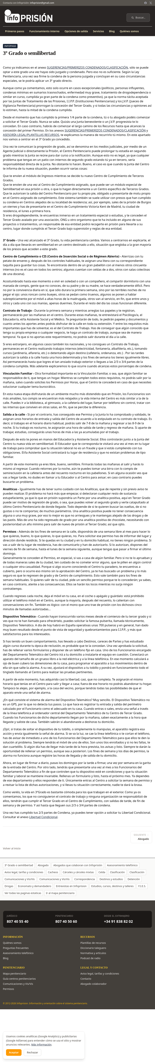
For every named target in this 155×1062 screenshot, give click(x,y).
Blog (112, 31)
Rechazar (32, 1052)
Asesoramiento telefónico (122, 865)
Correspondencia (84, 879)
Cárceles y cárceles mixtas (78, 872)
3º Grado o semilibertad (19, 865)
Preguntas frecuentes (16, 948)
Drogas (9, 886)
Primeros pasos (14, 31)
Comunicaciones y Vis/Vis (20, 879)
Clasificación (117, 872)
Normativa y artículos (93, 953)
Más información (41, 1044)
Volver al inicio (12, 848)
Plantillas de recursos (93, 943)
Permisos (8, 989)
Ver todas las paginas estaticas (23, 893)
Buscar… (138, 17)
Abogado (43, 865)
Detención (134, 879)
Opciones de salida (76, 31)
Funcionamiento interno (44, 31)
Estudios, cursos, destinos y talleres (112, 886)
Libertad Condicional (43, 817)
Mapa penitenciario (14, 973)
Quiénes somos (129, 31)
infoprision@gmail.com (42, 2)
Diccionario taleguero (93, 948)
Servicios (98, 31)
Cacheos (53, 872)
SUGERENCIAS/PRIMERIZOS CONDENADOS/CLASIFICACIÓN (105, 130)
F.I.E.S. (142, 886)
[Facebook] (145, 2)
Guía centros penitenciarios (19, 978)
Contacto (86, 978)
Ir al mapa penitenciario (60, 893)
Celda (102, 872)
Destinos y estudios (111, 879)
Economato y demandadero (34, 886)
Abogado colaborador (94, 984)
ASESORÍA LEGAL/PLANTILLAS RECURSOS (31, 135)
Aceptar (14, 1052)
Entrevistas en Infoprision (71, 886)
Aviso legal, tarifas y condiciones (24, 872)
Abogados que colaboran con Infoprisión (77, 865)
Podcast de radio (91, 958)
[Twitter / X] (150, 2)
